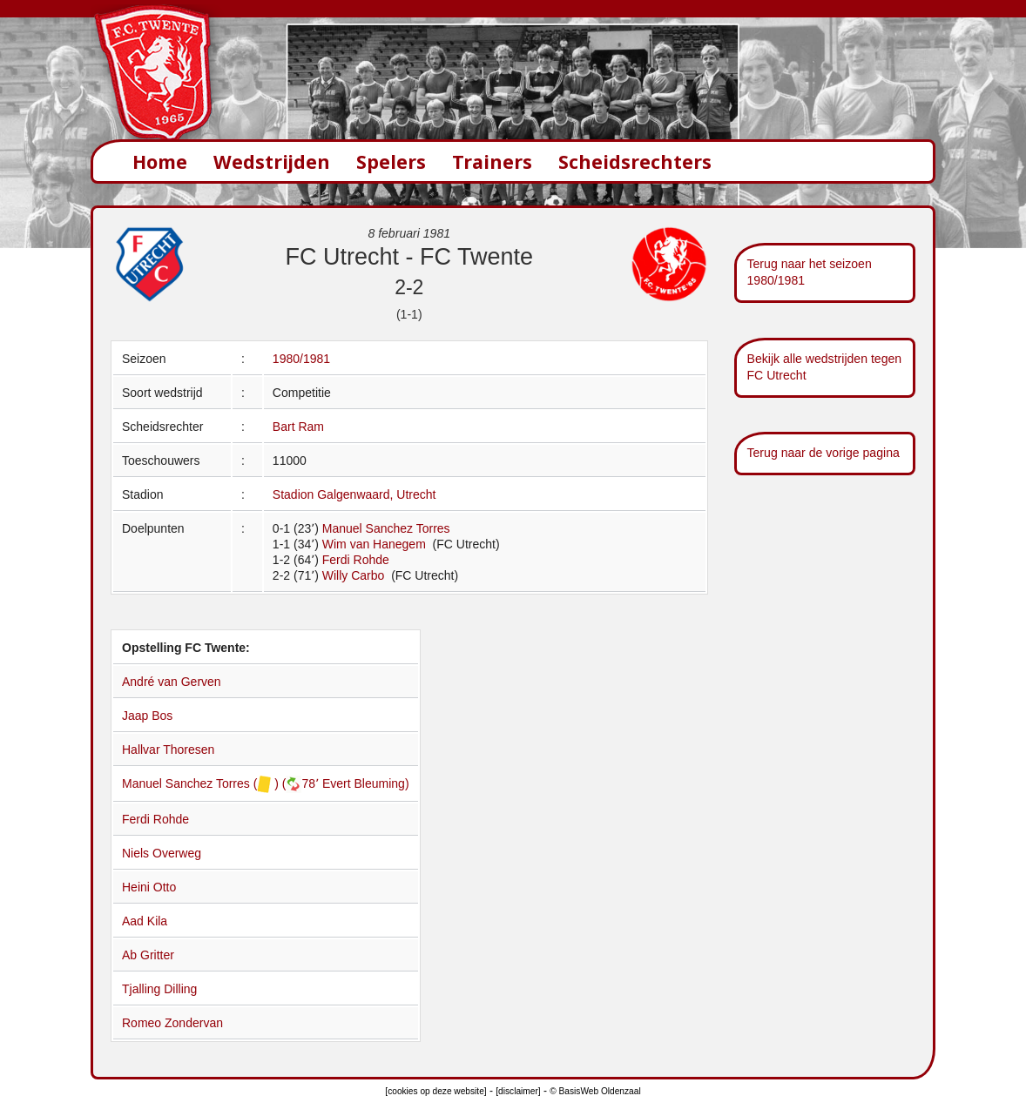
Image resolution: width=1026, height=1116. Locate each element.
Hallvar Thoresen (168, 749)
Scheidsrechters (635, 161)
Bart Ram (298, 427)
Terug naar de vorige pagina (823, 453)
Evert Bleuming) (365, 783)
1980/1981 (301, 359)
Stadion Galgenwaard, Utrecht (354, 494)
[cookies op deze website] (435, 1091)
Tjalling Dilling (159, 989)
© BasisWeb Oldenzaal (595, 1091)
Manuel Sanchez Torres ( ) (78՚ (222, 783)
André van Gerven (171, 682)
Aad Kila (144, 921)
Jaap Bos (147, 716)
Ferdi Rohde (355, 560)
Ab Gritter (148, 955)
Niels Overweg (161, 853)
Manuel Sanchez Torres (386, 528)
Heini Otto (149, 887)
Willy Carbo (355, 575)
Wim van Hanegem (375, 544)
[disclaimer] (518, 1091)
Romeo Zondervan (172, 1023)
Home (159, 161)
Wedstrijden (271, 161)
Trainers (492, 161)
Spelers (391, 161)
